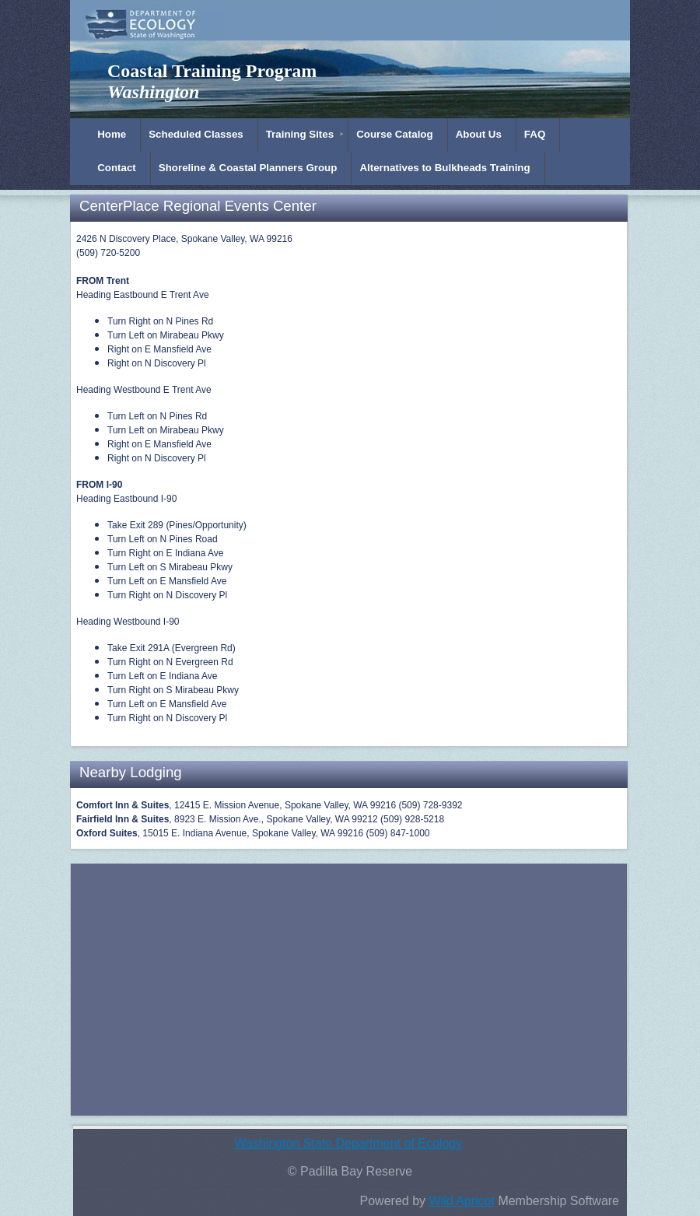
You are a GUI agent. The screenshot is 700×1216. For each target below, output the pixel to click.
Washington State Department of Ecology (348, 1143)
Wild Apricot (461, 1200)
